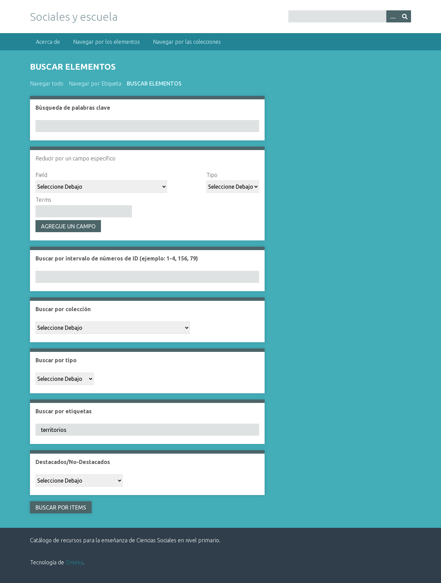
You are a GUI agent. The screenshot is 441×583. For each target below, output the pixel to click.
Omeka (74, 562)
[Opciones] (392, 16)
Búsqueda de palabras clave (72, 108)
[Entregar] (405, 16)
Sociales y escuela (74, 16)
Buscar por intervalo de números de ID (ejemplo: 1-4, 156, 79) (116, 258)
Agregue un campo (68, 226)
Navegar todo (46, 83)
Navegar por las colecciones (187, 42)
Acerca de (48, 42)
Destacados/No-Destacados (72, 462)
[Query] (349, 16)
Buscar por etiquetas (63, 411)
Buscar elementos (154, 83)
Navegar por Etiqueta (95, 83)
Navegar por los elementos (106, 42)
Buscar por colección (63, 309)
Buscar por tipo (55, 360)
